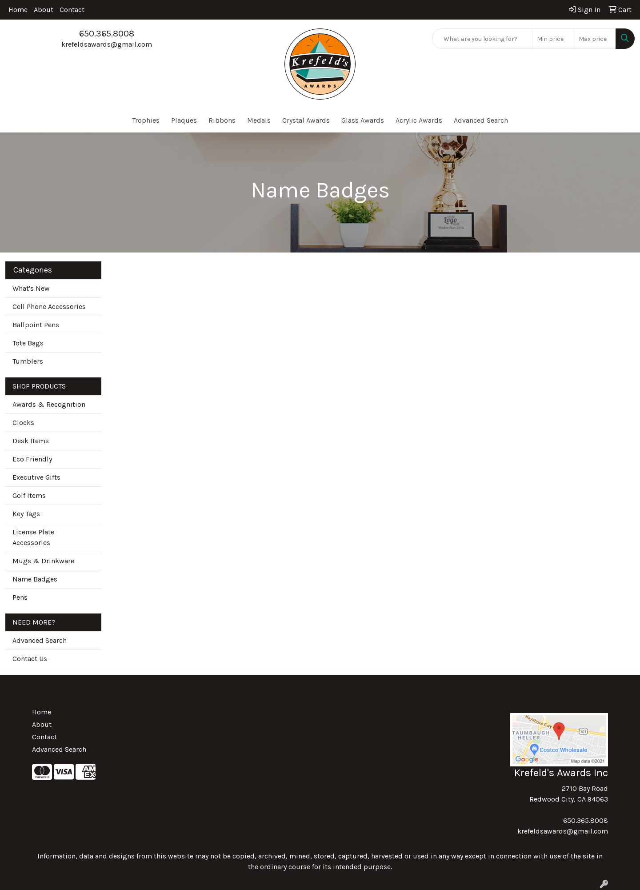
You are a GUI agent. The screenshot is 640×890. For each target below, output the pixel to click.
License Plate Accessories (33, 537)
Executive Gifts (36, 477)
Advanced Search (481, 120)
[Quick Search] (482, 38)
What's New (31, 288)
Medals (259, 120)
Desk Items (30, 441)
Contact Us (29, 658)
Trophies (146, 120)
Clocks (23, 422)
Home (18, 9)
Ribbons (222, 120)
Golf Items (29, 495)
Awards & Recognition (48, 404)
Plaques (184, 120)
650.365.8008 (106, 33)
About (43, 9)
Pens (20, 597)
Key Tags (26, 513)
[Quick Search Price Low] (553, 38)
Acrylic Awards (419, 120)
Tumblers (27, 361)
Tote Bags (28, 343)
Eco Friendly (32, 459)
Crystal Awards (306, 120)
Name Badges (34, 579)
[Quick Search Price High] (595, 38)
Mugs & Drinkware (43, 561)
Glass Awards (362, 120)
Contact (72, 9)
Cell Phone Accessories (49, 306)
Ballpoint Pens (35, 325)
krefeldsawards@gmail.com (106, 44)
